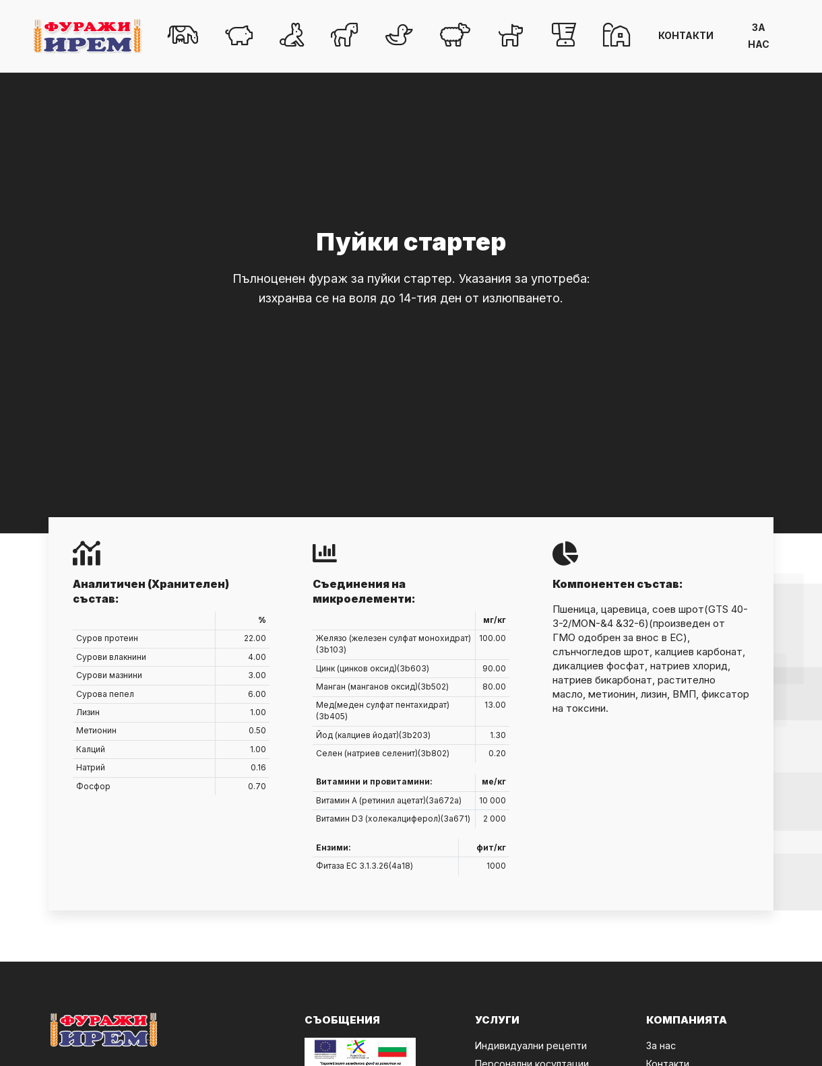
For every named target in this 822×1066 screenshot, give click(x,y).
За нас (661, 1045)
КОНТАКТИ (686, 35)
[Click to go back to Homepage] (88, 36)
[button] (183, 36)
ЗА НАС (758, 36)
